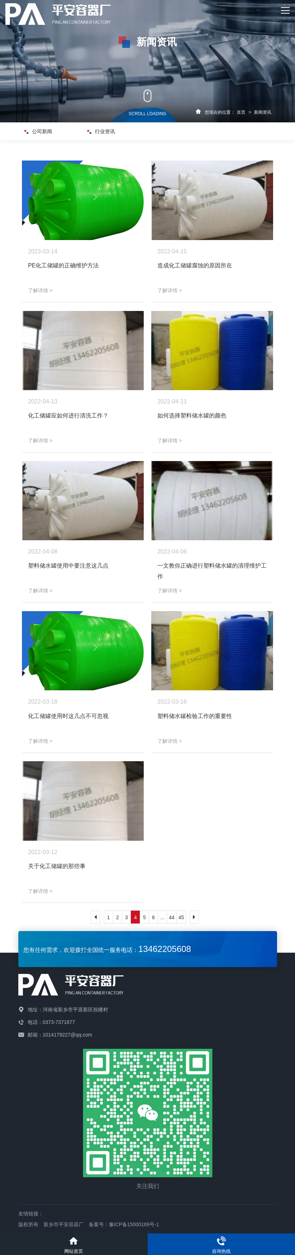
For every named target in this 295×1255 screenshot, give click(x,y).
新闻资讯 (262, 112)
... (162, 917)
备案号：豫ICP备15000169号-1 (124, 1224)
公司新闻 (40, 131)
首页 (241, 112)
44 (172, 917)
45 (181, 917)
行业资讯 (103, 131)
